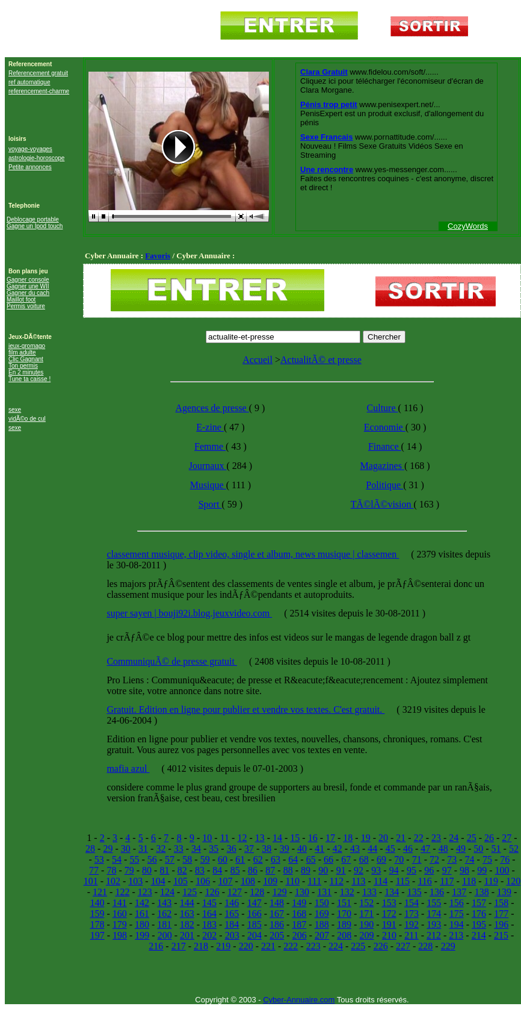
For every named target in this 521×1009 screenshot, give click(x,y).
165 (231, 913)
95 (411, 870)
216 (156, 946)
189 (344, 924)
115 (403, 881)
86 (252, 870)
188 (322, 924)
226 (381, 946)
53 (99, 859)
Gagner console (28, 279)
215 (501, 935)
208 (344, 935)
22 (419, 838)
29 (108, 848)
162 (164, 913)
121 (100, 892)
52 (514, 848)
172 (389, 913)
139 (504, 892)
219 (223, 946)
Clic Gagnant (25, 359)
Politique (384, 485)
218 (201, 946)
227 (403, 946)
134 (391, 892)
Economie (384, 427)
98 (464, 870)
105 (180, 881)
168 (299, 913)
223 (313, 946)
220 (246, 946)
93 (376, 870)
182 (187, 924)
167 (277, 913)
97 (447, 870)
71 (417, 859)
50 (478, 848)
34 (196, 848)
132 (347, 892)
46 (408, 848)
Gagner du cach (28, 293)
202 (209, 935)
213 (456, 935)
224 (335, 946)
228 (425, 946)
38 (266, 848)
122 (122, 892)
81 (164, 870)
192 (411, 924)
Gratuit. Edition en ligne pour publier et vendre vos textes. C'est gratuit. (245, 709)
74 (470, 859)
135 (414, 892)
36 (231, 848)
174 (434, 913)
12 (242, 838)
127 (234, 892)
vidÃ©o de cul (27, 418)
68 (364, 859)
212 (434, 935)
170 (344, 913)
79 (129, 870)
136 (437, 892)
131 (324, 892)
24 (453, 838)
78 (111, 870)
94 (394, 870)
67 (346, 859)
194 (456, 924)
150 (322, 903)
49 (461, 848)
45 (390, 848)
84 (217, 870)
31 (143, 848)
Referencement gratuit (38, 73)
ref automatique (29, 82)
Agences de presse (212, 408)
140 (97, 903)
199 (142, 935)
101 (91, 881)
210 (389, 935)
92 (358, 870)
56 (152, 859)
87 (270, 870)
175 (456, 913)
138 (482, 892)
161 (142, 913)
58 (187, 859)
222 (290, 946)
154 (411, 903)
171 (366, 913)
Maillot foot (21, 299)
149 (299, 903)
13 (260, 838)
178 (97, 924)
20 (383, 838)
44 (372, 848)
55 (134, 859)
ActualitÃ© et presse (321, 360)
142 (142, 903)
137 (459, 892)
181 (164, 924)
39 (284, 848)
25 (471, 838)
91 (341, 870)
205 (277, 935)
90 (323, 870)
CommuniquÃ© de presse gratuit (171, 661)
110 (293, 881)
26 (489, 838)
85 (235, 870)
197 (97, 935)
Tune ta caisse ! (29, 379)
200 (165, 935)
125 (189, 892)
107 (225, 881)
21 (400, 838)
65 (311, 859)
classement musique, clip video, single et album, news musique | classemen (252, 554)
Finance (384, 446)
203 (232, 935)
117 (447, 881)
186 (277, 924)
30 (126, 848)
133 (369, 892)
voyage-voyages (30, 149)
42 (337, 848)
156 (456, 903)
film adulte (22, 352)
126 (212, 892)
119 (491, 881)
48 (443, 848)
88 (288, 870)
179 (120, 924)
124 (167, 892)
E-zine (210, 427)
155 (434, 903)
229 (448, 946)
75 (487, 859)
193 (434, 924)
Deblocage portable (33, 219)
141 (120, 903)
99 (482, 870)
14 (277, 838)
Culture (382, 408)
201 (187, 935)
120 (513, 881)
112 (336, 881)
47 (425, 848)
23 (436, 838)
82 (182, 870)
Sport (210, 504)
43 (355, 848)
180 (142, 924)
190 (366, 924)
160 (120, 913)
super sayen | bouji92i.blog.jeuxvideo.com (189, 613)
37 (249, 848)
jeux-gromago (26, 346)
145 (209, 903)
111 (314, 881)
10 (207, 838)
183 (209, 924)
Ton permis (23, 365)
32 (160, 848)
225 (358, 946)
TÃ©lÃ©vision (382, 504)
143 (164, 903)
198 (120, 935)
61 (240, 859)
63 (275, 859)
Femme (210, 446)
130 (302, 892)
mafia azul (127, 768)
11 (224, 838)
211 (411, 935)
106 (203, 881)
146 (231, 903)
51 (496, 848)
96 (429, 870)
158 (501, 903)
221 (268, 946)
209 (367, 935)
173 (411, 913)
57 (169, 859)
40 (302, 848)
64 (293, 859)
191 (389, 924)
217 (178, 946)
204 (254, 935)
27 (506, 838)
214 (479, 935)
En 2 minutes (25, 372)
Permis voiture (26, 306)
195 (479, 924)
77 (94, 870)
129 (280, 892)
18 (348, 838)
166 (254, 913)
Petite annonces (30, 167)
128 (257, 892)
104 (158, 881)
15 (295, 838)
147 (254, 903)
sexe (14, 409)
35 (213, 848)
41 (319, 848)
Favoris (157, 255)
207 (322, 935)
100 (502, 870)
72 (434, 859)
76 (505, 859)
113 (358, 881)
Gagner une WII (28, 286)
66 (328, 859)
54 (117, 859)
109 (270, 881)
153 (389, 903)
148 (277, 903)
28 (90, 848)
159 (97, 913)
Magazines (382, 466)
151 (344, 903)
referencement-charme (38, 91)
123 (145, 892)
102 (113, 881)
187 (299, 924)
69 (381, 859)
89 (305, 870)
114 (380, 881)
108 (248, 881)
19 (366, 838)
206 (299, 935)
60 (222, 859)
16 (313, 838)
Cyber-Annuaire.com (298, 999)
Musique (208, 485)
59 (205, 859)
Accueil (257, 360)
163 (187, 913)
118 (469, 881)
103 (135, 881)
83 (200, 870)
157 (479, 903)
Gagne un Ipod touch (35, 226)
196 (501, 924)
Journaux (208, 466)
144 (187, 903)
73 (452, 859)
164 (209, 913)
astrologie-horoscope (36, 158)
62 (258, 859)
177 (501, 913)
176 (479, 913)
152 (366, 903)
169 (322, 913)
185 (254, 924)
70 (399, 859)
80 (147, 870)
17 (330, 838)
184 (231, 924)
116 (424, 881)
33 (178, 848)
